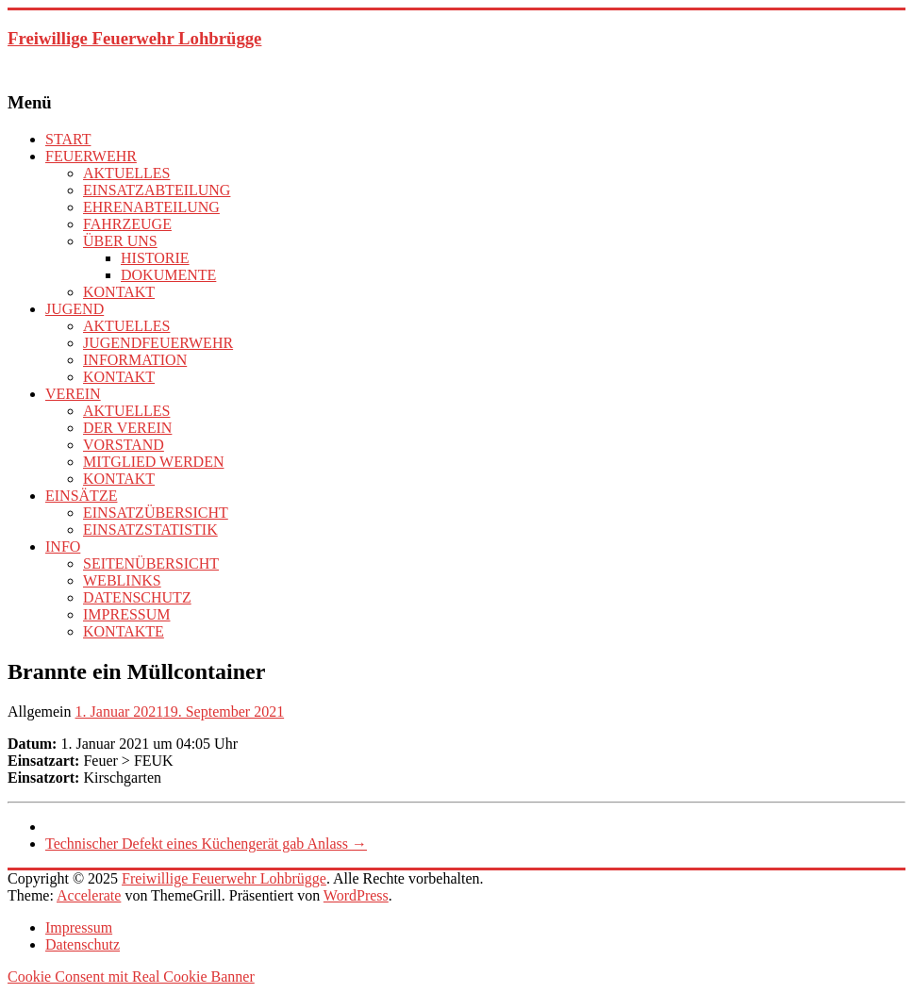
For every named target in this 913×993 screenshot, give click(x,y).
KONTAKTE (123, 631)
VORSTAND (123, 445)
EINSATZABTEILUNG (156, 190)
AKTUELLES (126, 173)
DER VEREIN (127, 428)
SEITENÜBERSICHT (151, 563)
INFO (62, 546)
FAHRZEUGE (127, 224)
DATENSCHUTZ (137, 597)
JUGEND (74, 309)
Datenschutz (82, 944)
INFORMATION (135, 360)
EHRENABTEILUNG (151, 207)
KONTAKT (119, 292)
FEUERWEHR (91, 156)
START (68, 139)
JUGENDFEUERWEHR (158, 343)
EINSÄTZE (81, 496)
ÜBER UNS (120, 241)
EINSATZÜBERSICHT (155, 513)
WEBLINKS (122, 580)
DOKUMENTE (168, 275)
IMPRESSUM (126, 614)
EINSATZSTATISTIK (150, 529)
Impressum (78, 927)
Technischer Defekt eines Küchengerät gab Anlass (206, 844)
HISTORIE (155, 258)
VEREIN (73, 394)
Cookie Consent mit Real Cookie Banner (131, 976)
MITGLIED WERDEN (153, 462)
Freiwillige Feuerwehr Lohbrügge (134, 38)
